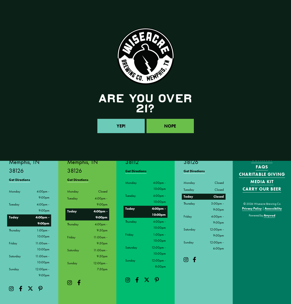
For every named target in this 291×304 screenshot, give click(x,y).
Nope (170, 126)
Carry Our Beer (262, 189)
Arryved (269, 215)
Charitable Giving (262, 174)
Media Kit (262, 181)
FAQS (262, 167)
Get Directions (19, 180)
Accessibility (273, 208)
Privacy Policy (252, 208)
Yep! (121, 126)
